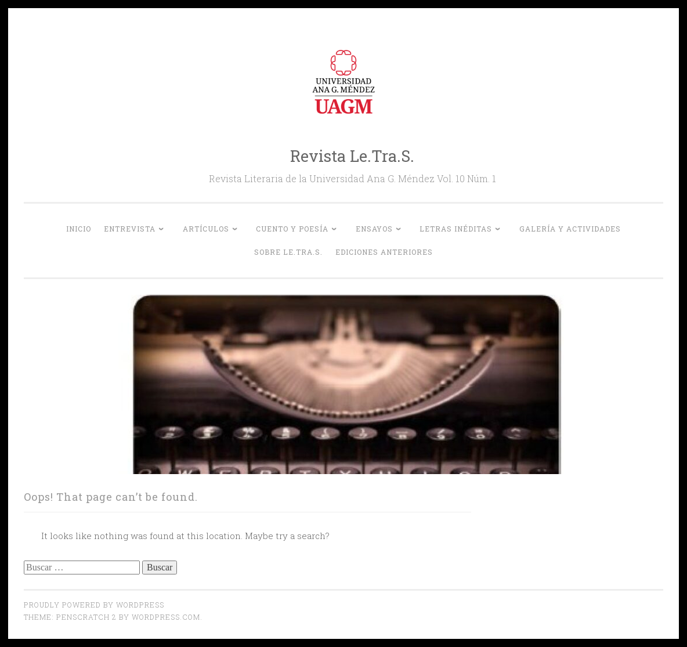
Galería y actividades (570, 228)
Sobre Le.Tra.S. (288, 251)
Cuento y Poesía (292, 228)
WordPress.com (166, 616)
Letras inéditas (456, 228)
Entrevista (130, 228)
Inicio (78, 228)
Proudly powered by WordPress (94, 604)
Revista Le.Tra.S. (352, 156)
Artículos (206, 228)
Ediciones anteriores (384, 251)
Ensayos (374, 228)
